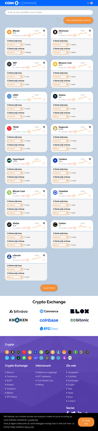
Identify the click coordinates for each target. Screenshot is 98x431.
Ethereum (75, 32)
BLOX (9, 380)
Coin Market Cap (45, 380)
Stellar (29, 224)
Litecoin (29, 256)
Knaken (10, 384)
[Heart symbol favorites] (58, 22)
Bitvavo (10, 372)
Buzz (70, 397)
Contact (71, 401)
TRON (29, 128)
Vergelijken (73, 372)
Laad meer (49, 287)
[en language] (88, 3)
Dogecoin (75, 128)
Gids (70, 389)
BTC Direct (12, 397)
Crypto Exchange (49, 301)
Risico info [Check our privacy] (29, 427)
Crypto (9, 344)
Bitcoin (29, 32)
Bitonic (10, 393)
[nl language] (91, 3)
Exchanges (73, 380)
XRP (29, 64)
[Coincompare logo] (43, 3)
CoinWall (72, 376)
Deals (70, 393)
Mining (40, 384)
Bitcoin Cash (29, 192)
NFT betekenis (44, 376)
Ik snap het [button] (86, 422)
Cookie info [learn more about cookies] (33, 420)
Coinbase (11, 389)
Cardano (75, 160)
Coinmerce (12, 376)
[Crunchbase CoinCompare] (86, 413)
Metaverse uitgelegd (47, 372)
